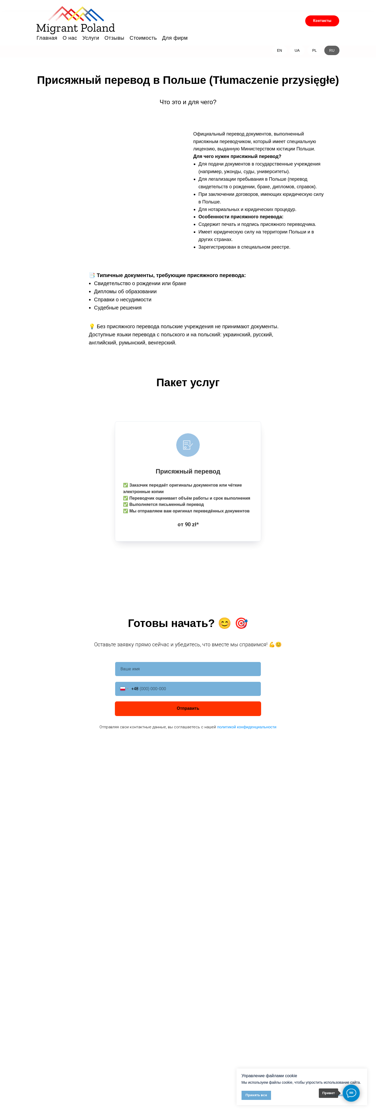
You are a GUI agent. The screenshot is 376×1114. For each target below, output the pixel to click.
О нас (70, 38)
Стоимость (143, 38)
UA (297, 50)
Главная (47, 38)
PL (314, 50)
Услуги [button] (90, 38)
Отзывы (114, 38)
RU (331, 50)
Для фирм (175, 38)
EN (279, 50)
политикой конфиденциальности (247, 726)
